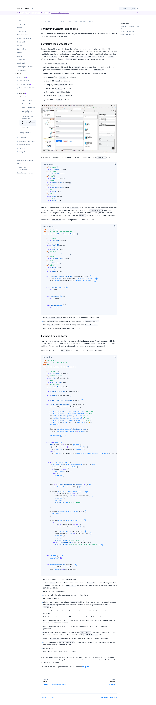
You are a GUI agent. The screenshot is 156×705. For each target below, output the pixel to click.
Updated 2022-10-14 (47, 697)
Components (21, 31)
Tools (19, 74)
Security (19, 52)
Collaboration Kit (24, 84)
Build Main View (27, 104)
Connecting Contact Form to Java (28, 123)
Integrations (21, 60)
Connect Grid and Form (127, 34)
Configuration (21, 63)
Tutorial (19, 28)
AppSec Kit (22, 77)
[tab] (48, 164)
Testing (19, 56)
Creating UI (21, 42)
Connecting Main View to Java (27, 117)
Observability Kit (24, 145)
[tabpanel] (79, 184)
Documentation (23, 9)
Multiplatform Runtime (26, 141)
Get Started (21, 24)
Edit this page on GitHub (108, 697)
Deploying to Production (25, 67)
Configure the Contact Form (129, 31)
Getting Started (27, 100)
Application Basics (23, 35)
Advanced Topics (22, 70)
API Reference (21, 164)
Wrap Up (25, 127)
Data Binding (21, 49)
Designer (22, 93)
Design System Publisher (27, 88)
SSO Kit (21, 148)
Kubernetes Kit (24, 138)
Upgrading (20, 157)
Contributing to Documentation (22, 168)
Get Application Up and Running (28, 112)
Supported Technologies (25, 160)
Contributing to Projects (25, 173)
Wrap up (85, 667)
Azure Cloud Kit (24, 81)
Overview (20, 21)
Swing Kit (22, 152)
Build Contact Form (28, 107)
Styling (19, 45)
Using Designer (25, 132)
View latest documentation (60, 13)
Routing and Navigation (25, 38)
